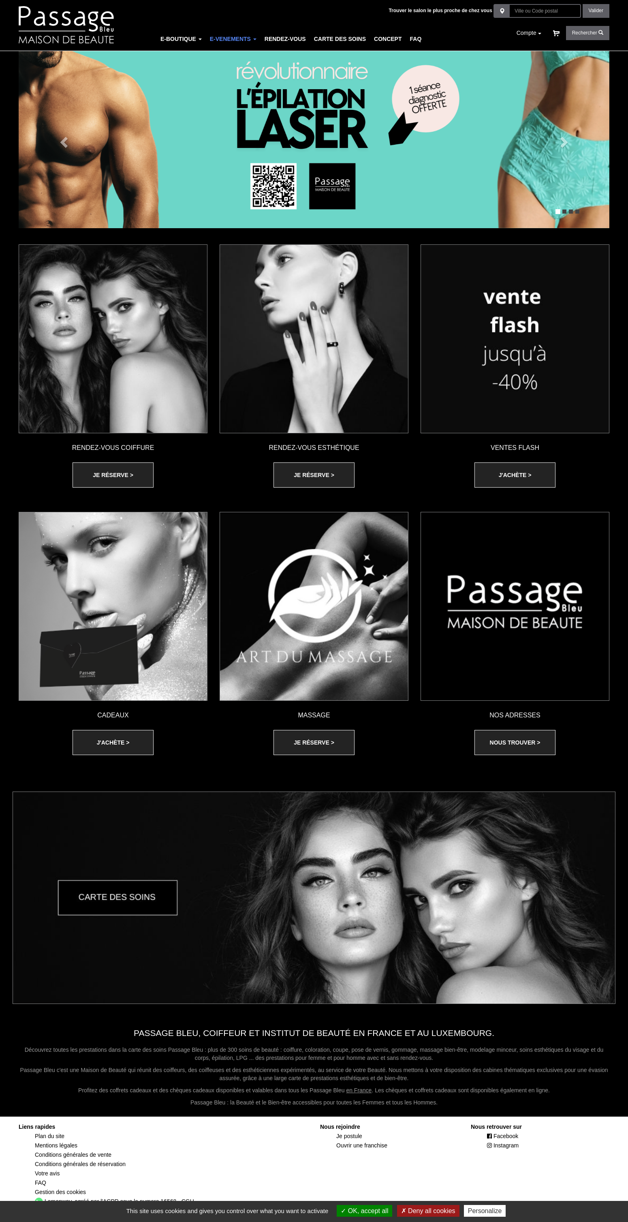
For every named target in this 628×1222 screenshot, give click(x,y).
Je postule (349, 1136)
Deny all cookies (428, 1210)
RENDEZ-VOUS (285, 39)
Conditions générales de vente (73, 1154)
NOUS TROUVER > (515, 742)
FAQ (416, 39)
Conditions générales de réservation (80, 1164)
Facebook (502, 1136)
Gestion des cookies (60, 1192)
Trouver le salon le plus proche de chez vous (440, 10)
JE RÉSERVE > (113, 475)
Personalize (485, 1210)
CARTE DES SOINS (340, 39)
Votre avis (47, 1173)
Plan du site (49, 1136)
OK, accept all (364, 1210)
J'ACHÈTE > (515, 475)
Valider (596, 10)
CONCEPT (388, 39)
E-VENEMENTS (233, 39)
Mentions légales (56, 1145)
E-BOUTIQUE (181, 39)
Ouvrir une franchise (361, 1145)
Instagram (503, 1145)
